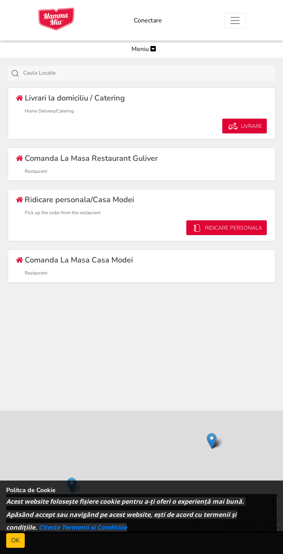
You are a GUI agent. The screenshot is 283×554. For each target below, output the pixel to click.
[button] (212, 441)
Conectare (148, 20)
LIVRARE (244, 126)
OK (15, 540)
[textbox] (150, 73)
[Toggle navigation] (235, 20)
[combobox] (141, 73)
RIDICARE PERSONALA (226, 228)
